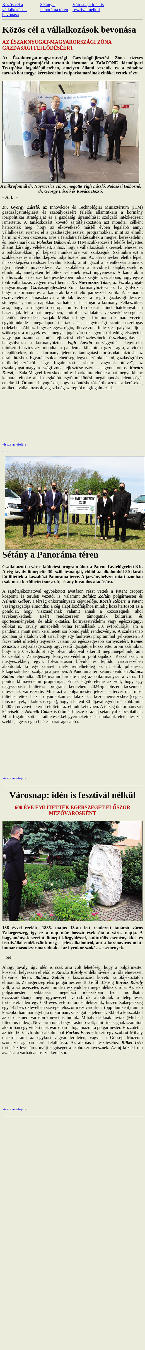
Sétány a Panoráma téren (54, 7)
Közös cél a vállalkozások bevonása (14, 9)
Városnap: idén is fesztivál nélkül (88, 7)
